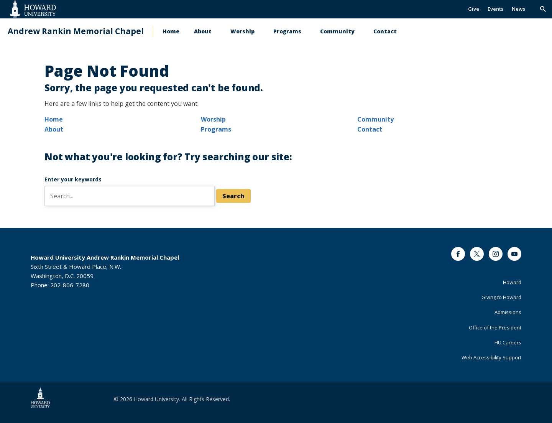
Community (337, 31)
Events (495, 8)
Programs (287, 31)
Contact (385, 31)
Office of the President (495, 327)
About (203, 31)
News (518, 8)
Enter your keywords (73, 179)
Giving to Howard (501, 297)
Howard (512, 282)
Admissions (508, 312)
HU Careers (508, 342)
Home (171, 31)
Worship (242, 31)
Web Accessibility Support (491, 357)
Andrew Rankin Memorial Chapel (76, 31)
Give (473, 8)
